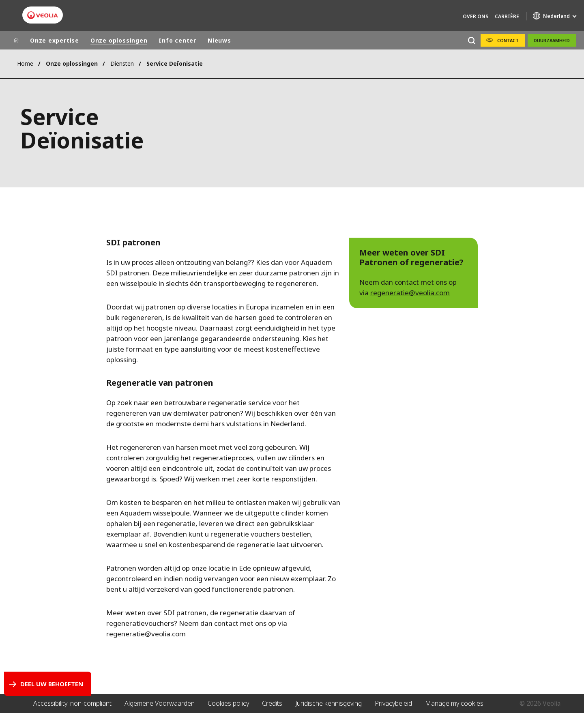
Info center (177, 40)
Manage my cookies (454, 703)
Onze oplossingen (118, 40)
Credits (272, 703)
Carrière (507, 16)
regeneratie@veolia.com (410, 292)
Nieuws (219, 40)
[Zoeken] (471, 40)
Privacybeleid (393, 703)
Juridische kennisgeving (328, 703)
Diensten (122, 63)
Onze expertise (54, 40)
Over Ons (475, 16)
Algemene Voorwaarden (160, 703)
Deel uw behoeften (51, 684)
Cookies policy (228, 703)
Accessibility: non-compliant (72, 703)
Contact (508, 40)
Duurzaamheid (552, 40)
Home (25, 63)
